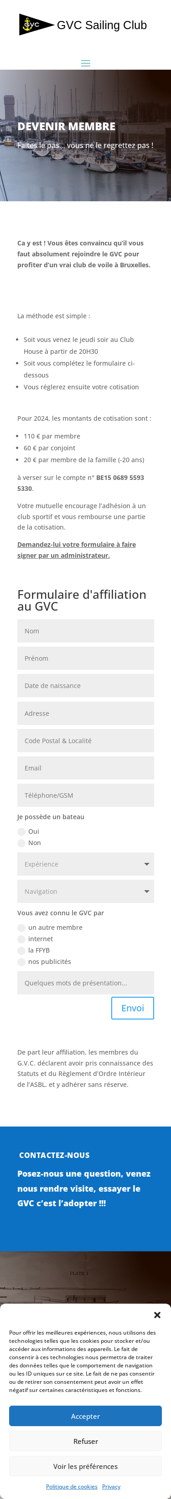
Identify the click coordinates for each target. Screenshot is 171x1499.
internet (35, 938)
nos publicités (44, 961)
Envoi (132, 1008)
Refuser (85, 1441)
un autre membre (50, 927)
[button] (157, 1315)
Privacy (111, 1486)
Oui (28, 831)
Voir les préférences (85, 1466)
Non (29, 842)
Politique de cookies (72, 1486)
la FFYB (33, 950)
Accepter (85, 1416)
